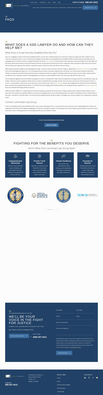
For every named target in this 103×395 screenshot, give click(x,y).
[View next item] (58, 209)
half (32, 85)
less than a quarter (90, 85)
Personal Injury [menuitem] (62, 7)
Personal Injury (61, 285)
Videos (54, 2)
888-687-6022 (91, 2)
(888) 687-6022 (37, 234)
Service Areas (34, 2)
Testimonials (43, 2)
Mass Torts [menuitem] (55, 7)
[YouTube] (97, 275)
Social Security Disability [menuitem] (46, 7)
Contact (59, 295)
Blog (59, 2)
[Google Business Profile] (85, 275)
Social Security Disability (63, 282)
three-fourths (58, 83)
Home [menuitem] (34, 7)
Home (58, 275)
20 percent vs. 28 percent (83, 69)
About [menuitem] (37, 7)
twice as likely (49, 61)
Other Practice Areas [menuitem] (72, 7)
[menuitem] (7, 314)
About (58, 278)
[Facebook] (89, 275)
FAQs (49, 2)
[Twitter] (93, 275)
